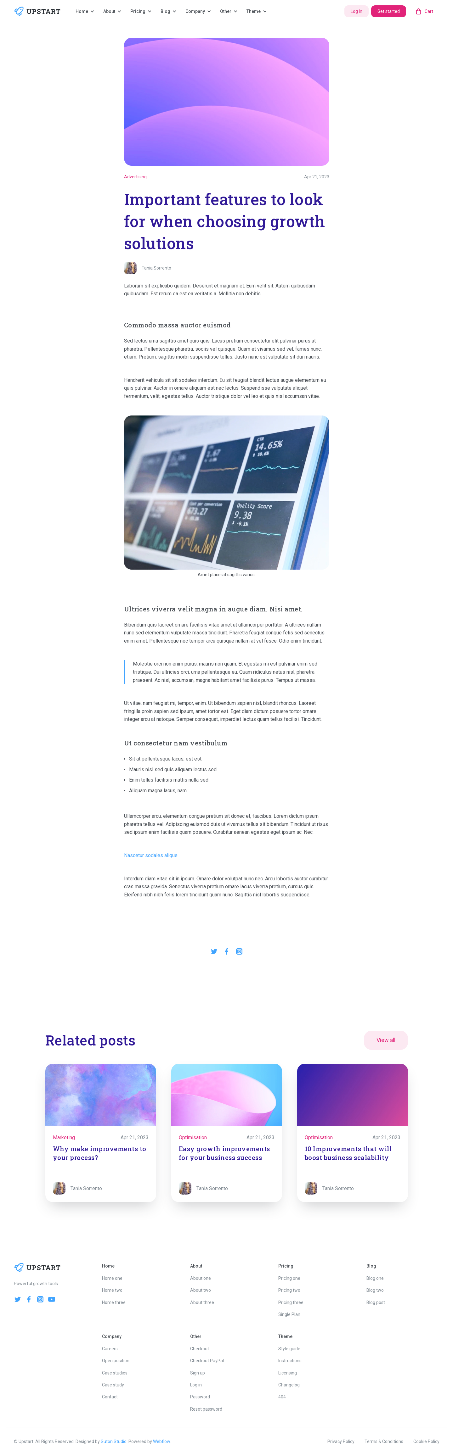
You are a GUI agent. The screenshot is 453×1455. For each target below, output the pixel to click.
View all (386, 1040)
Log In (356, 11)
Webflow (161, 1441)
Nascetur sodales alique (151, 855)
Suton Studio (114, 1441)
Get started (388, 11)
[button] (86, 11)
